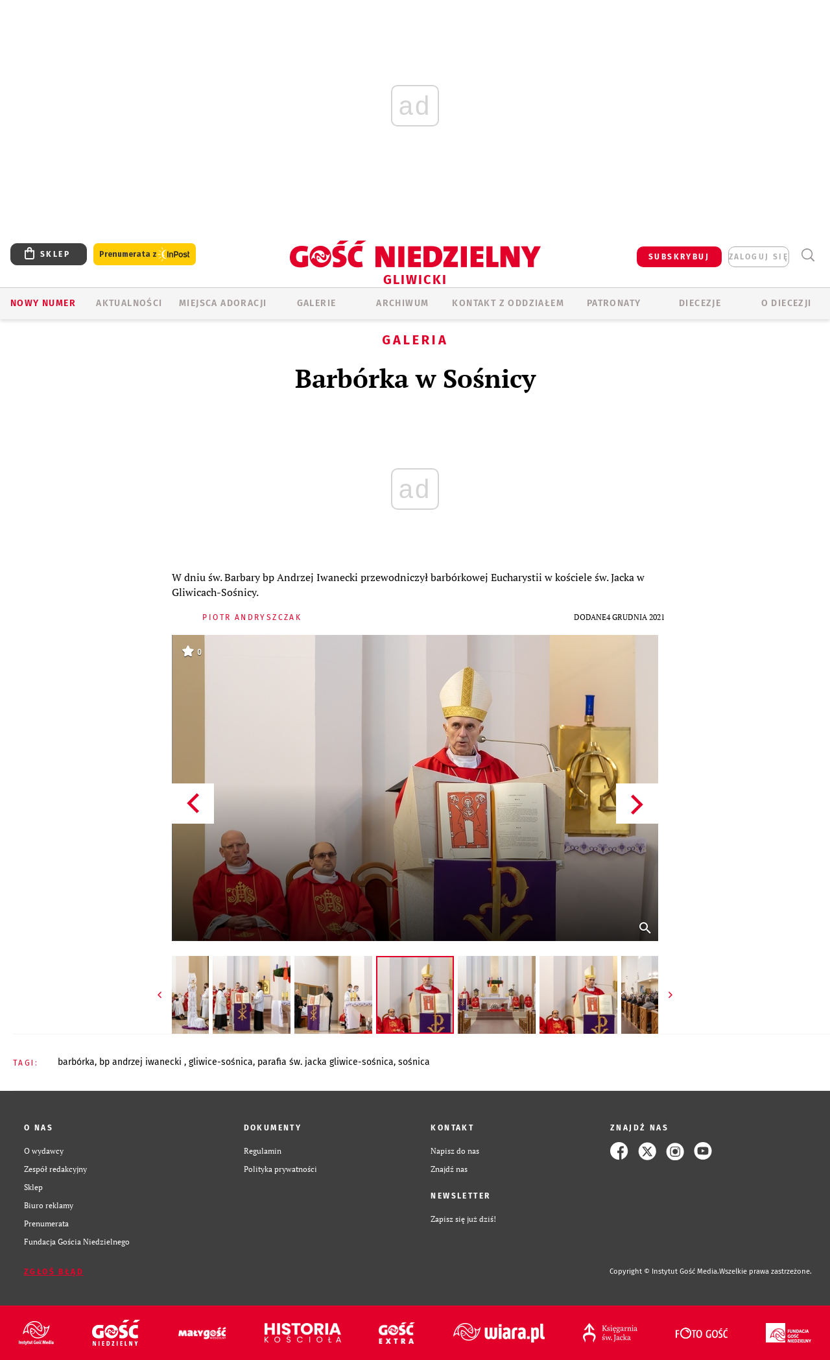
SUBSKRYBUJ (678, 256)
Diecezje (700, 303)
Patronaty (614, 303)
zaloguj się (758, 256)
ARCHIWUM (402, 303)
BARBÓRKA (76, 1062)
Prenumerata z (144, 254)
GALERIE (317, 303)
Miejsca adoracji (223, 303)
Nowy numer (43, 303)
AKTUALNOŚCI (129, 303)
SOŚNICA (414, 1062)
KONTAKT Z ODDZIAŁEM (508, 303)
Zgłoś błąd (54, 1271)
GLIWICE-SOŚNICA (221, 1062)
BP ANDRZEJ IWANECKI (141, 1062)
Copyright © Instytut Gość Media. (664, 1271)
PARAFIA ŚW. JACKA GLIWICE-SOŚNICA (325, 1062)
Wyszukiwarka (808, 255)
